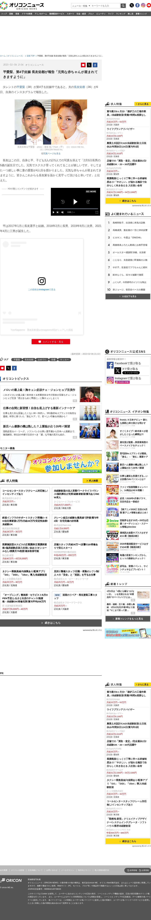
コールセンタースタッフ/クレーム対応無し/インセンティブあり (127, 803)
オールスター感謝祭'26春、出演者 (129, 252)
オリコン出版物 (17, 870)
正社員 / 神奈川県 (76, 499)
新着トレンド (141, 14)
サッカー (64, 359)
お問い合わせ (51, 870)
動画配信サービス (56, 14)
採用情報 (133, 870)
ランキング (120, 14)
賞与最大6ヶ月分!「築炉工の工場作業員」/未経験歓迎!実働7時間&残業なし (126, 113)
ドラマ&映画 (27, 14)
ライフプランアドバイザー (121, 129)
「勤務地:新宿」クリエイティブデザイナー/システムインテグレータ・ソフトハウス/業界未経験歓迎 (127, 822)
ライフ (111, 14)
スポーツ (70, 14)
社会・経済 (81, 14)
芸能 (11, 14)
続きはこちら (53, 622)
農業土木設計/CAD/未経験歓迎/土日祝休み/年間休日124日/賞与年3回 (126, 145)
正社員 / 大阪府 (25, 603)
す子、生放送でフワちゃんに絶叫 (130, 267)
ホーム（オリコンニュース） (12, 56)
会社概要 (3, 870)
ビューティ (101, 14)
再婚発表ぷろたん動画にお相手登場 (130, 245)
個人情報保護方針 (102, 870)
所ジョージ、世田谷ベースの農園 (129, 289)
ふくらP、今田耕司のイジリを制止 (130, 282)
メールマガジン (67, 870)
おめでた (42, 359)
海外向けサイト (84, 870)
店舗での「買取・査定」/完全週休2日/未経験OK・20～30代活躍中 (126, 162)
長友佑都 (79, 87)
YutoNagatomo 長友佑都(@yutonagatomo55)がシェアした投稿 (42, 330)
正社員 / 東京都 (25, 497)
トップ (4, 14)
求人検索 (93, 480)
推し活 (130, 14)
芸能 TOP (31, 56)
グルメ (91, 14)
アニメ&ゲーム (41, 14)
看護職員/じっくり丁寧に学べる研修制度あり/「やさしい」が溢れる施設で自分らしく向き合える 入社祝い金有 (127, 182)
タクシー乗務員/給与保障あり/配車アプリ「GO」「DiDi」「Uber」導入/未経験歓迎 (127, 783)
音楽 (17, 14)
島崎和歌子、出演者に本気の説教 (129, 222)
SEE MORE (91, 191)
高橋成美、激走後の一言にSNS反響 (130, 230)
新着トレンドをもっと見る (128, 618)
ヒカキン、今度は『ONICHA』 (128, 237)
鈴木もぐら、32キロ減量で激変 (128, 275)
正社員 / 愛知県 (76, 524)
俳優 (53, 359)
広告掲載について (35, 870)
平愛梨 (21, 87)
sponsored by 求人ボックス (92, 630)
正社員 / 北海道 (25, 578)
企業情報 (145, 870)
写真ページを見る (52, 153)
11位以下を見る (127, 296)
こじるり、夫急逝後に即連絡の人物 (130, 260)
